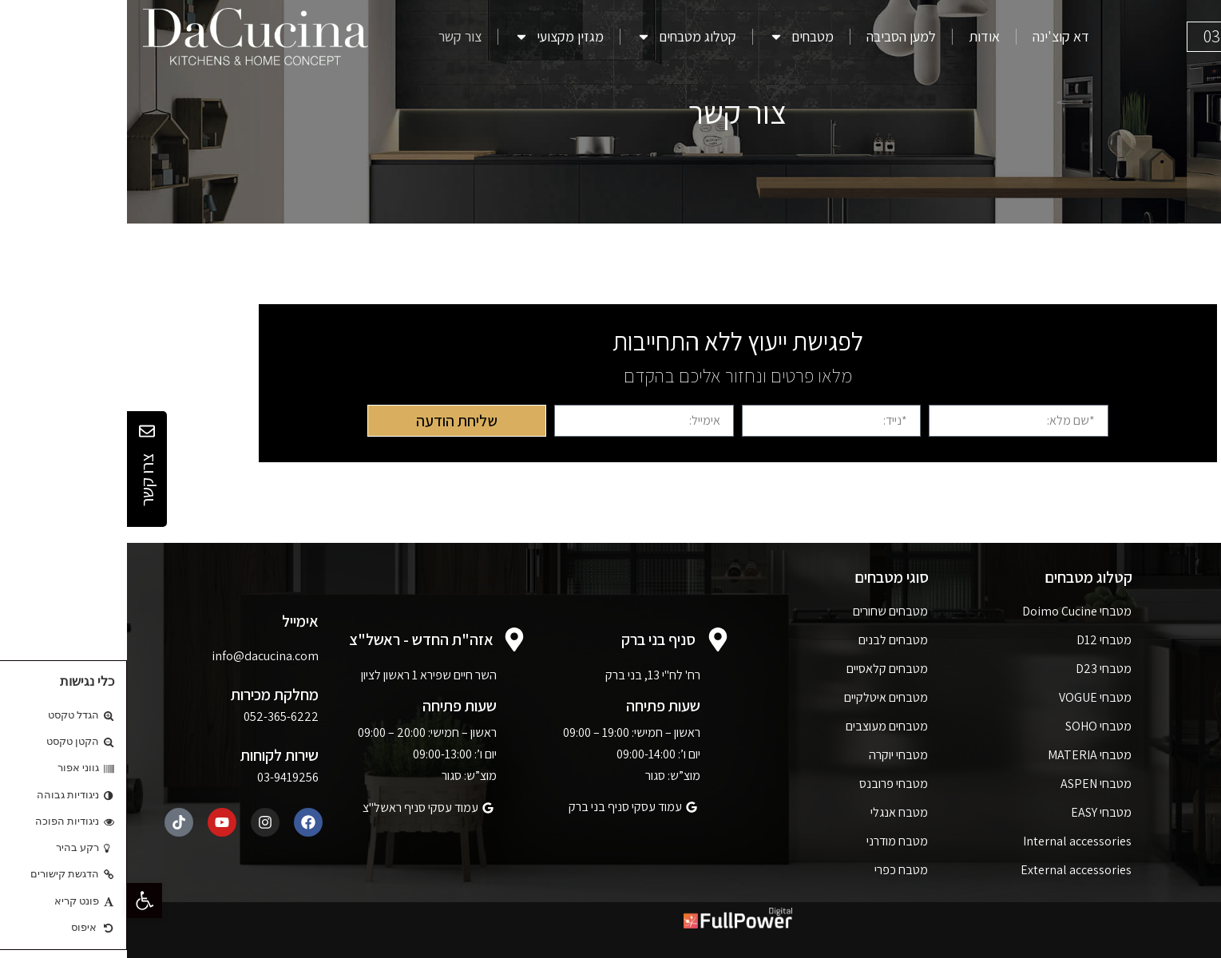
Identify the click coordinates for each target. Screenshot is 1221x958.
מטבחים (674, 37)
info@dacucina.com (138, 655)
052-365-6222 (154, 716)
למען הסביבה (774, 37)
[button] (17, 900)
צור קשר (333, 37)
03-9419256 (161, 777)
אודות (857, 37)
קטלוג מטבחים (559, 37)
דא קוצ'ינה (934, 37)
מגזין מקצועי (432, 37)
